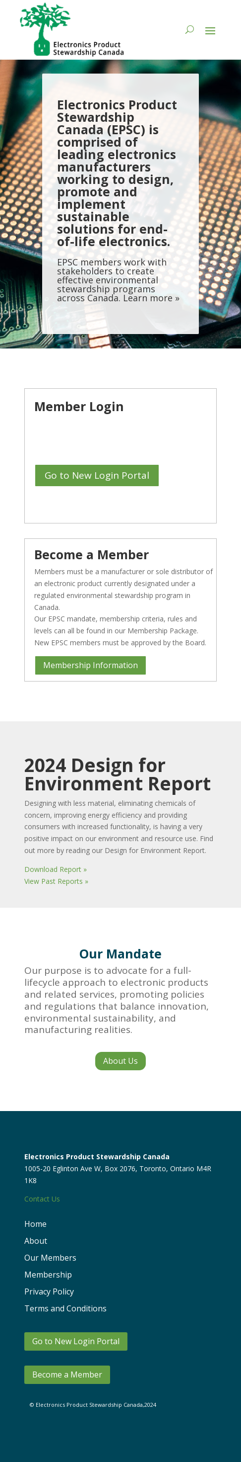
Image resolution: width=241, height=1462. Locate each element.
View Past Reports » (56, 881)
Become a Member (67, 1374)
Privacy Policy (49, 1291)
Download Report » (55, 869)
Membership (48, 1274)
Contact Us (42, 1199)
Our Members (50, 1257)
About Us (120, 1060)
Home (35, 1223)
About (35, 1240)
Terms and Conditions (65, 1308)
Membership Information (90, 665)
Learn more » (151, 301)
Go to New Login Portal (97, 475)
